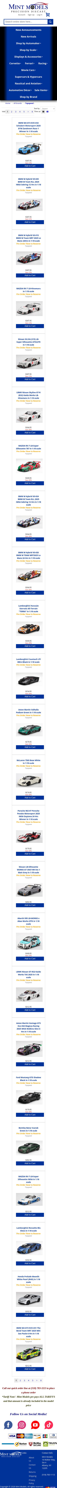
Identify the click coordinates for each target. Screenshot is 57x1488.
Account (21, 14)
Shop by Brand (28, 96)
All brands (18, 103)
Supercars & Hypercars (28, 76)
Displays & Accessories (28, 56)
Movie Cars (28, 70)
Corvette (15, 63)
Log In (39, 14)
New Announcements (28, 29)
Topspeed (29, 103)
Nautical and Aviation (28, 83)
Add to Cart (30, 166)
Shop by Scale (28, 50)
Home (7, 103)
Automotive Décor (20, 90)
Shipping (32, 1476)
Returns (32, 1472)
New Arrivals (28, 36)
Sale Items (41, 90)
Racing (43, 63)
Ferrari (29, 63)
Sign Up (31, 14)
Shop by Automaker (28, 43)
